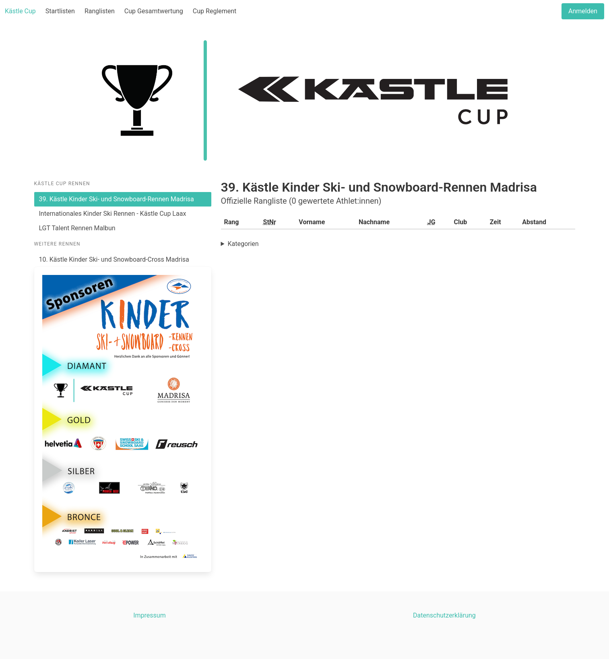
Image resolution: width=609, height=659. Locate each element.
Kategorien (242, 244)
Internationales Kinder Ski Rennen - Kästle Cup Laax (112, 213)
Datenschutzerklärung (444, 615)
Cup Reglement (214, 11)
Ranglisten (100, 11)
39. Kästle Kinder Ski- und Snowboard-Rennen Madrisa (116, 199)
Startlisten (60, 11)
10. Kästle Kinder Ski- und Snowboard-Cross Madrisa (114, 259)
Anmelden (582, 11)
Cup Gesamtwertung (153, 11)
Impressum (149, 615)
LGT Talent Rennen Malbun (77, 228)
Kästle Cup (20, 11)
